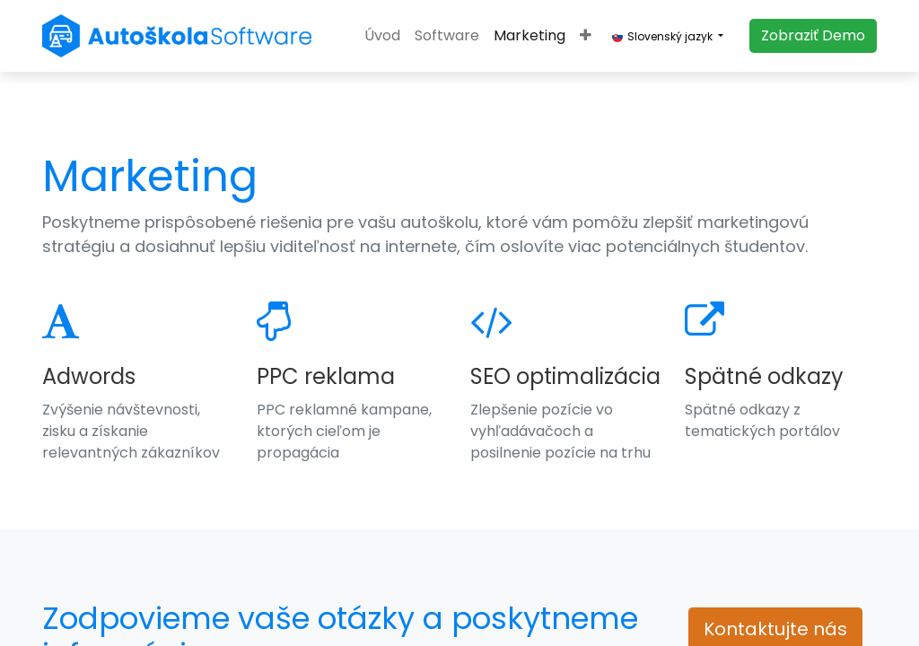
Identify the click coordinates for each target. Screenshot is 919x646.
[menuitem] (382, 36)
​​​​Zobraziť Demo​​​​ (813, 35)
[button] (586, 36)
